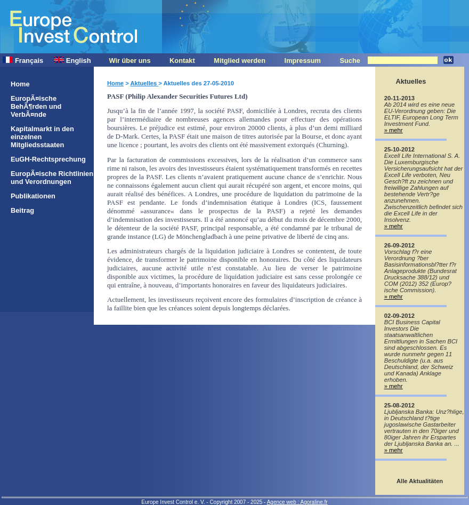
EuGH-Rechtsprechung (48, 159)
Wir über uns (129, 61)
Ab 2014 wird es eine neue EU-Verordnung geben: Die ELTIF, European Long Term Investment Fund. (421, 114)
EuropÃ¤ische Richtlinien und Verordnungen (52, 178)
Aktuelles (144, 83)
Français (23, 61)
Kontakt (182, 61)
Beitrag (22, 210)
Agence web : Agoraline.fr (297, 502)
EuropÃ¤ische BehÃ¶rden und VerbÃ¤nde (36, 106)
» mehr (393, 130)
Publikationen (33, 196)
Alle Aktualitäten (420, 481)
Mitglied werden (239, 61)
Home (20, 84)
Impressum (303, 61)
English (72, 61)
